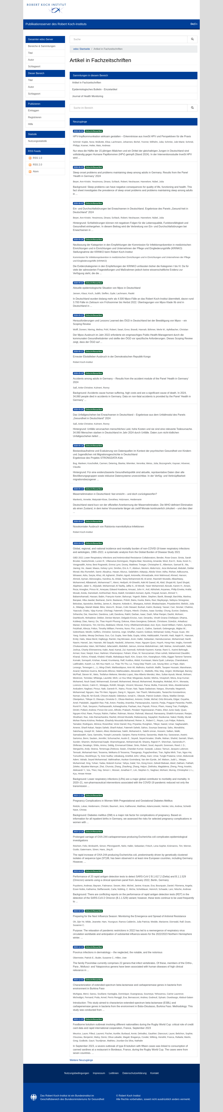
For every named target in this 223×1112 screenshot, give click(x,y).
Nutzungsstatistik (37, 141)
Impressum (99, 1073)
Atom (33, 171)
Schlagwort (34, 66)
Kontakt (154, 1073)
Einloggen (33, 110)
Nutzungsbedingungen (76, 1073)
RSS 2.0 (35, 164)
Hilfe (30, 124)
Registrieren (34, 117)
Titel (30, 53)
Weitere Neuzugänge (81, 1060)
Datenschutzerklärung (134, 1073)
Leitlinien (114, 1073)
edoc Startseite (81, 49)
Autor (31, 59)
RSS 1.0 (35, 158)
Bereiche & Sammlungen (41, 46)
